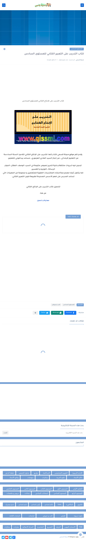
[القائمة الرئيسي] (82, 5)
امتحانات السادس (41, 493)
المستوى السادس (76, 49)
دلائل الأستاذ (78, 477)
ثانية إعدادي (22, 504)
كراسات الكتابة (14, 516)
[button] (70, 313)
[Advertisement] (43, 28)
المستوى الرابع (77, 493)
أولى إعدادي (35, 504)
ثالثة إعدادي (49, 504)
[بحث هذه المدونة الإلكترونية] (46, 433)
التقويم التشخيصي (61, 473)
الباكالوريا (69, 504)
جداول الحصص (24, 473)
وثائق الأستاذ (14, 477)
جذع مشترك (9, 504)
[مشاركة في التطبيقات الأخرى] (35, 313)
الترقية (58, 527)
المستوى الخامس (12, 489)
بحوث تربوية (78, 516)
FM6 (80, 527)
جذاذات (27, 493)
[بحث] (3, 5)
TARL (59, 504)
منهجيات (30, 477)
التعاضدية (40, 527)
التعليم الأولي (77, 489)
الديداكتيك (46, 473)
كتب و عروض (56, 305)
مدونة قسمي (63, 537)
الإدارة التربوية (77, 473)
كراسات (31, 516)
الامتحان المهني (69, 527)
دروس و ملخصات (13, 493)
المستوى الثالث (46, 489)
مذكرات (45, 477)
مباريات (16, 527)
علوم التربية (60, 477)
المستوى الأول (62, 489)
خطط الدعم (10, 473)
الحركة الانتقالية (27, 527)
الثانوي (80, 504)
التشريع (49, 527)
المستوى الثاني (29, 489)
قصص (63, 516)
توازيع (36, 473)
